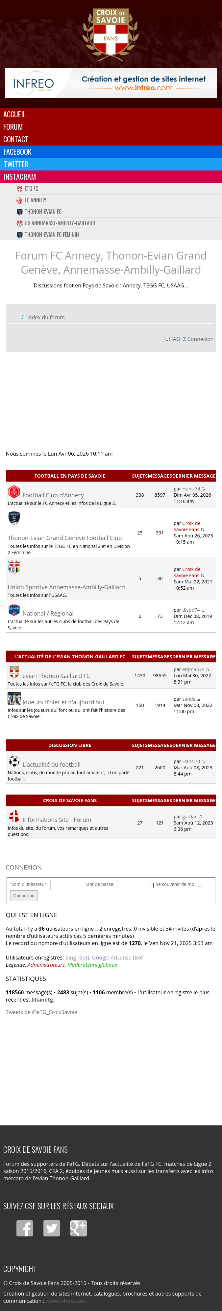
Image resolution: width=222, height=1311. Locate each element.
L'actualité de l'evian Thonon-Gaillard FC (70, 656)
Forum (13, 126)
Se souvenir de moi (179, 884)
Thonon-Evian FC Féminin (47, 234)
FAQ (175, 339)
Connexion (200, 339)
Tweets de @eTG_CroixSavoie (41, 1012)
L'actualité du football (51, 764)
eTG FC (27, 188)
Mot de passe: (99, 884)
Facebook (18, 151)
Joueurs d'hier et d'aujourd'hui (63, 702)
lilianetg (42, 999)
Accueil (14, 114)
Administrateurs (46, 964)
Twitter (16, 164)
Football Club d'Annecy (53, 495)
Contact (16, 139)
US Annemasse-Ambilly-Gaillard (55, 223)
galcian (190, 816)
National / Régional (47, 613)
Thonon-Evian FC (39, 211)
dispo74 (191, 610)
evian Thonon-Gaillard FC (56, 676)
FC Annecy (31, 200)
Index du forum (46, 317)
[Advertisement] (111, 401)
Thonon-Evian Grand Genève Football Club (65, 538)
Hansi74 (191, 489)
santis (188, 699)
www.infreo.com (66, 1300)
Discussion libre (69, 745)
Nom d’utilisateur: (29, 884)
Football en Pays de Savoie (69, 476)
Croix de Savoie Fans (187, 526)
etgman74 (193, 669)
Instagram (20, 176)
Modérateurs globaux (92, 964)
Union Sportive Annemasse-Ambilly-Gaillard (66, 587)
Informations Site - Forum (56, 820)
